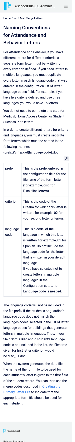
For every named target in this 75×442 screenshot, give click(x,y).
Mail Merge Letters (31, 18)
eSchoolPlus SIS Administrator (35, 6)
